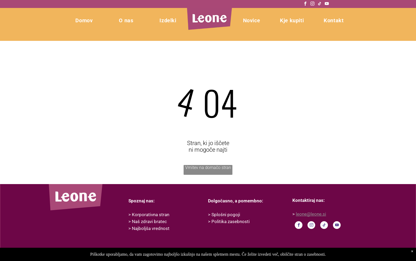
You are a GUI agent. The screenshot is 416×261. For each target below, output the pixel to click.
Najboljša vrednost (151, 228)
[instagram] (312, 4)
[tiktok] (320, 4)
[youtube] (327, 4)
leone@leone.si (311, 214)
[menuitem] (71, 20)
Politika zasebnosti (230, 221)
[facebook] (305, 4)
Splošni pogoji (225, 214)
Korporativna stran (150, 214)
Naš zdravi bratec (149, 221)
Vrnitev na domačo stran (208, 167)
